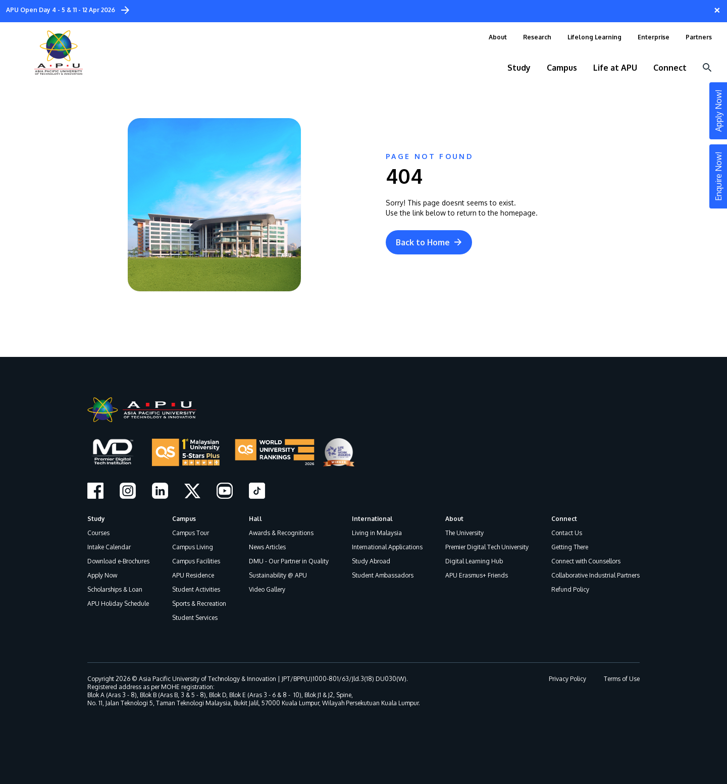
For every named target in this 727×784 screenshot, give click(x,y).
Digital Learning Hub (474, 561)
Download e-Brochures (118, 561)
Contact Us (566, 533)
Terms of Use (622, 679)
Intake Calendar (109, 547)
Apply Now (102, 575)
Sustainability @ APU (278, 575)
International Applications (387, 547)
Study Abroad (371, 561)
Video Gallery (267, 589)
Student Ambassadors (382, 575)
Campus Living (192, 547)
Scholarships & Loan (114, 589)
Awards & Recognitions (281, 533)
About (454, 518)
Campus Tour (190, 533)
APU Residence (193, 575)
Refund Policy (570, 589)
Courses (98, 533)
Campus (184, 518)
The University (464, 533)
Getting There (569, 547)
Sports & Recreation (199, 603)
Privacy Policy (567, 679)
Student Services (195, 617)
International (372, 518)
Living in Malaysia (377, 533)
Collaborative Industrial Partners (595, 575)
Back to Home (429, 242)
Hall (255, 518)
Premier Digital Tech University (487, 547)
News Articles (267, 547)
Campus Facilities (196, 561)
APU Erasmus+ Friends (476, 575)
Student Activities (196, 589)
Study (96, 518)
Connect (564, 518)
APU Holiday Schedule (118, 603)
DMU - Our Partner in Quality (289, 561)
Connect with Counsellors (585, 561)
